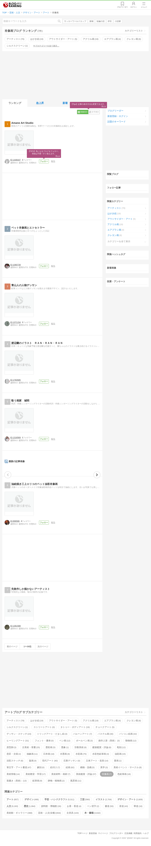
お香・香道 (74, 806)
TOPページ (82, 833)
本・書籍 (92, 813)
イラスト (104, 799)
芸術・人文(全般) (49, 813)
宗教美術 (80, 747)
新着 (65, 103)
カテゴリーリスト (134, 30)
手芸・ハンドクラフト (59, 799)
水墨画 (65, 754)
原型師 (11, 747)
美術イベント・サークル (128, 767)
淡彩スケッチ (15, 760)
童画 (117, 760)
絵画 (70, 767)
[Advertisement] (75, 75)
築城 (91, 21)
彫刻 (121, 747)
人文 (12, 806)
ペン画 (64, 740)
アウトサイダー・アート (63, 39)
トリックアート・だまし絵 (52, 734)
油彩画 (120, 754)
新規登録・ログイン (117, 116)
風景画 (75, 780)
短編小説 (101, 21)
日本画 (48, 754)
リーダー (122, 7)
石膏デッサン (71, 760)
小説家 (118, 21)
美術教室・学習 (36, 774)
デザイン (31, 799)
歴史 (29, 806)
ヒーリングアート (18, 740)
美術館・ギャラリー (19, 813)
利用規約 (138, 833)
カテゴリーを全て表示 (118, 241)
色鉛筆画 (124, 774)
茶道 (123, 806)
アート (13, 799)
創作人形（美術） (109, 740)
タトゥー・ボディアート (75, 727)
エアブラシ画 (112, 39)
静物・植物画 (56, 780)
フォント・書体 (44, 740)
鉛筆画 (37, 780)
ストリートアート (44, 727)
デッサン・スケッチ (19, 734)
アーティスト (15, 39)
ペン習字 (93, 806)
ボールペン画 (84, 740)
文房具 (73, 813)
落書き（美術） (17, 780)
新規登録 (93, 833)
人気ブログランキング (12, 4)
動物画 (130, 740)
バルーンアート (82, 734)
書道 (109, 806)
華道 (138, 806)
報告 (53, 161)
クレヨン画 (134, 39)
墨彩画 (50, 747)
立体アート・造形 (97, 760)
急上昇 (40, 103)
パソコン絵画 (128, 734)
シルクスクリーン (17, 46)
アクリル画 (90, 39)
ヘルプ (146, 833)
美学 (104, 767)
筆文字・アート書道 (19, 767)
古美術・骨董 (31, 747)
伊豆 (110, 21)
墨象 (65, 747)
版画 (32, 760)
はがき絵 (36, 39)
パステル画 (105, 734)
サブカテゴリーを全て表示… (46, 46)
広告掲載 (128, 833)
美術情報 (13, 774)
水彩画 (81, 754)
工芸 (85, 799)
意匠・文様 (14, 754)
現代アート (50, 760)
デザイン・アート (130, 799)
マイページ (103, 833)
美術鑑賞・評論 (86, 774)
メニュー (144, 7)
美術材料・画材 (60, 774)
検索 (60, 21)
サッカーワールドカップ (75, 21)
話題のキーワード (116, 121)
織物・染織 (87, 767)
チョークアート (104, 727)
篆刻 (40, 767)
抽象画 (32, 754)
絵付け (55, 767)
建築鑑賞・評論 (101, 747)
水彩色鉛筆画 (100, 754)
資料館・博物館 (51, 806)
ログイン (133, 7)
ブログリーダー (115, 110)
